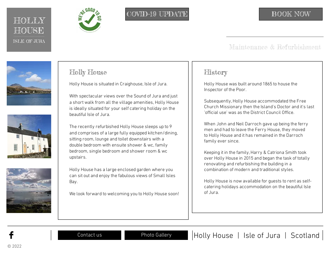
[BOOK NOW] (291, 14)
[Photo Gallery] (156, 235)
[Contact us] (89, 235)
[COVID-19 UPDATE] (157, 14)
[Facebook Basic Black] (11, 235)
